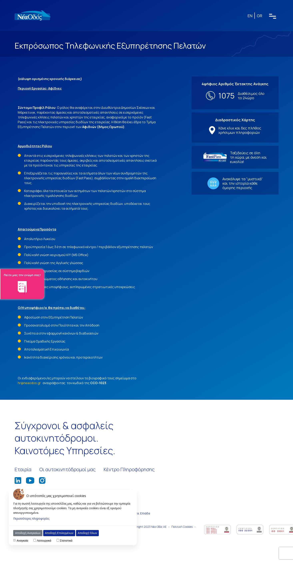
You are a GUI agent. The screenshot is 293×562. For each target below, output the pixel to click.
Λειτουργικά (44, 540)
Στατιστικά (66, 540)
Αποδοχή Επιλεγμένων (59, 533)
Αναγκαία (22, 540)
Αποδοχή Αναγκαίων (27, 533)
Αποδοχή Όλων (87, 533)
